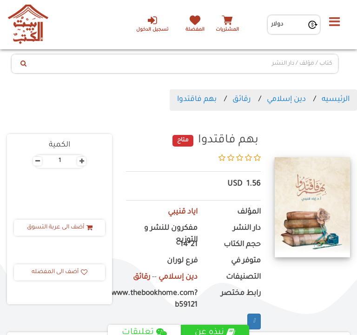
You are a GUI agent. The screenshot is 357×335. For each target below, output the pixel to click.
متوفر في (246, 261)
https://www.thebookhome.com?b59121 (162, 299)
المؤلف (249, 212)
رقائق (241, 99)
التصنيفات (243, 277)
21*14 (189, 245)
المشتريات (227, 30)
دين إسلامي (286, 99)
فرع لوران (182, 261)
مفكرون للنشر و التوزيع (171, 234)
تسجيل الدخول (152, 24)
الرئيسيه (336, 99)
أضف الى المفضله (59, 272)
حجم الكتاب (242, 245)
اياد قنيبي (183, 212)
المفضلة (195, 30)
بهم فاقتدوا (197, 99)
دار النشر (247, 229)
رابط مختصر (241, 294)
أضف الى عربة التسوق (60, 227)
